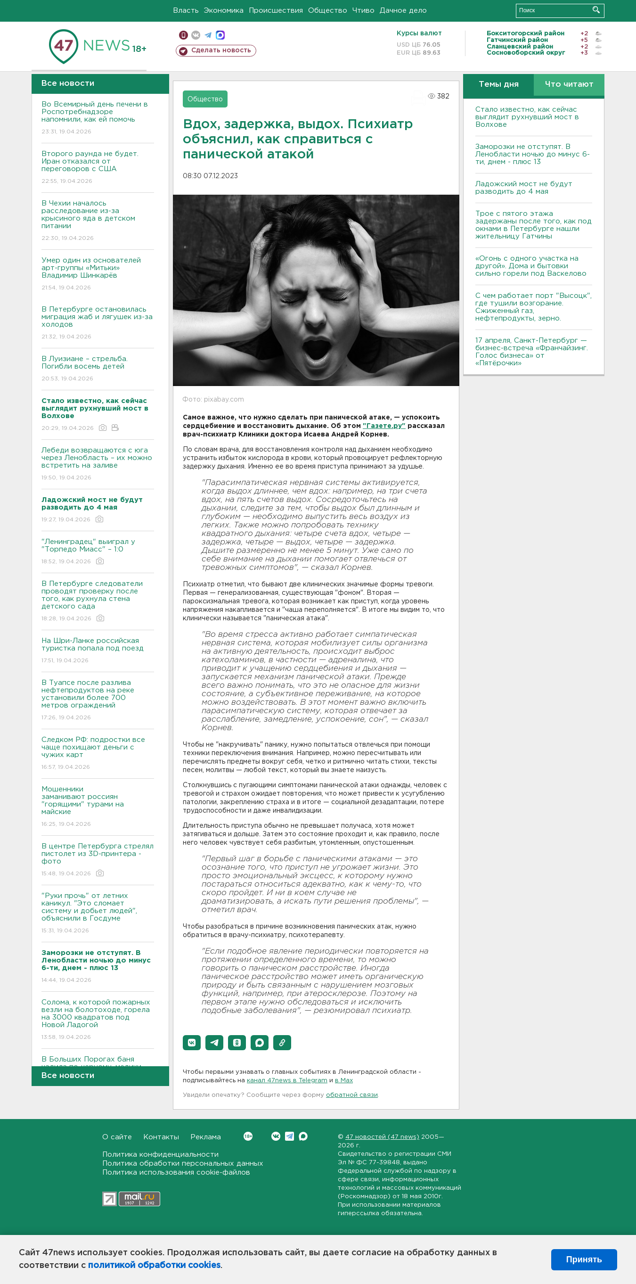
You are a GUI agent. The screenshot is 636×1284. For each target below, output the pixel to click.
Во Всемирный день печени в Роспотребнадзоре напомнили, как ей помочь (97, 118)
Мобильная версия (183, 35)
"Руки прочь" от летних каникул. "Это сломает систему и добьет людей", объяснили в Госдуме (97, 914)
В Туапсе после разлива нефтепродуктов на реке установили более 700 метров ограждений (97, 701)
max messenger (220, 35)
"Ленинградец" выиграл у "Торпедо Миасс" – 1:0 (97, 552)
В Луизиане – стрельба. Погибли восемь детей (97, 369)
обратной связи (352, 1095)
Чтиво (363, 11)
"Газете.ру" (384, 426)
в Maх (344, 1080)
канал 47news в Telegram (287, 1080)
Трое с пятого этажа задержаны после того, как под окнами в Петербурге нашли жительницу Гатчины (533, 225)
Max (303, 1136)
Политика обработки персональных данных (182, 1164)
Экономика (224, 11)
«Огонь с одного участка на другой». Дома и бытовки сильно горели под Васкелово (531, 266)
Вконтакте (248, 1136)
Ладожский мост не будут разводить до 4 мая (523, 188)
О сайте (117, 1137)
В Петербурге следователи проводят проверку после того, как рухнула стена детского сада (97, 602)
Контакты (161, 1137)
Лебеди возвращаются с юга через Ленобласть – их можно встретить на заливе (97, 464)
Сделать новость (221, 50)
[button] (192, 1042)
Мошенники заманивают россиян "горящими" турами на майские (97, 807)
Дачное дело (403, 11)
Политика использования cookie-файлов (176, 1172)
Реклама (205, 1137)
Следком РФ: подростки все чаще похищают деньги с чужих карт (97, 754)
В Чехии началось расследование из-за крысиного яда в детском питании (97, 221)
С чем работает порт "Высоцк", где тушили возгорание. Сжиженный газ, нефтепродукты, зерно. (533, 307)
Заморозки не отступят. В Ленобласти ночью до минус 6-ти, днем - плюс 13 (532, 154)
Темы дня (499, 84)
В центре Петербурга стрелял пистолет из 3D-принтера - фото (97, 860)
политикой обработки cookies (154, 1265)
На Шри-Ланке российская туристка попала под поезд (97, 651)
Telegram (289, 1136)
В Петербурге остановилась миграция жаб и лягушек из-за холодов (97, 323)
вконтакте (195, 35)
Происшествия (276, 11)
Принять (584, 1259)
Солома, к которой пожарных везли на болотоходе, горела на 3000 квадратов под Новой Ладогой (97, 1020)
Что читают (569, 84)
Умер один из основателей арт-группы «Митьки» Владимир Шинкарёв (97, 274)
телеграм (208, 35)
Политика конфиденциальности (160, 1155)
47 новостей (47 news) (382, 1137)
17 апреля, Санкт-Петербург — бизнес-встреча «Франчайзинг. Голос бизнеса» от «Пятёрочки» (531, 351)
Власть (186, 11)
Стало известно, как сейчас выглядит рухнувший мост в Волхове (527, 117)
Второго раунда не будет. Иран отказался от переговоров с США (97, 168)
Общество (327, 11)
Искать (596, 9)
